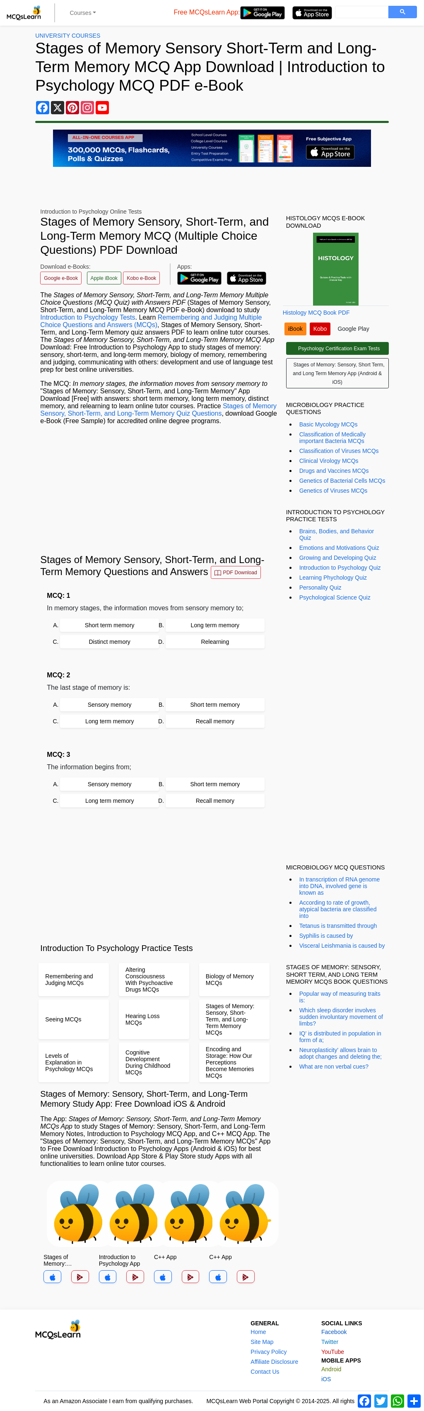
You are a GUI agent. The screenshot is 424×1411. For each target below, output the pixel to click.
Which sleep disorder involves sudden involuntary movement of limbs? (341, 1017)
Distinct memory (109, 641)
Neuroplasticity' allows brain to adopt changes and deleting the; (340, 1053)
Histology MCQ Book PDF (316, 312)
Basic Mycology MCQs (328, 424)
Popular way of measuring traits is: (340, 997)
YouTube (332, 1351)
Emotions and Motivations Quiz (339, 547)
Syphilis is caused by (326, 935)
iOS (326, 1379)
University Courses (67, 35)
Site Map (262, 1342)
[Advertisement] (158, 489)
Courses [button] (81, 13)
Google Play (353, 328)
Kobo (320, 328)
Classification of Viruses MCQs (339, 451)
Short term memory (110, 625)
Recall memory (215, 721)
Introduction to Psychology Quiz (340, 567)
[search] (361, 12)
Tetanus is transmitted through (338, 925)
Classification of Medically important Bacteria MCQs (332, 437)
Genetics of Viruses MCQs (333, 490)
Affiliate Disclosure (274, 1361)
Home (258, 1332)
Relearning (215, 641)
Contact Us (265, 1371)
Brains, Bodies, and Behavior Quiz (336, 534)
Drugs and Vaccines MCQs (334, 470)
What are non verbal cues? (334, 1066)
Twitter (329, 1342)
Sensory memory (110, 704)
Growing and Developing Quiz (337, 557)
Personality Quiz (320, 587)
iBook (295, 328)
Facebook (334, 1332)
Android (331, 1369)
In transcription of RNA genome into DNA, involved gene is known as (339, 886)
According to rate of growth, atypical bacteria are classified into (338, 909)
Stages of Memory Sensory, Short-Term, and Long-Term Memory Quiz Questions (158, 409)
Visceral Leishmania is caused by (342, 945)
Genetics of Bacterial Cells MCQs (342, 480)
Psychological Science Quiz (335, 597)
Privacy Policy (269, 1351)
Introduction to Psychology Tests (87, 317)
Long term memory (215, 625)
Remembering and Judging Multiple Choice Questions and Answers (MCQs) (151, 321)
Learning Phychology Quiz (333, 577)
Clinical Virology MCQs (329, 460)
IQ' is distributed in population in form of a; (340, 1036)
